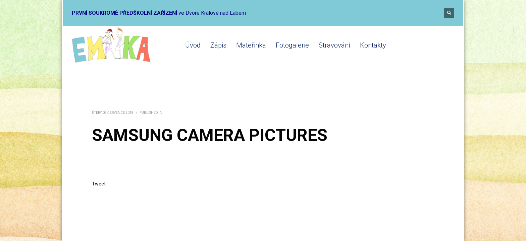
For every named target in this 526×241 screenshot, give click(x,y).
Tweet (99, 183)
